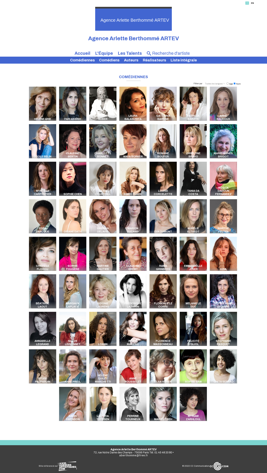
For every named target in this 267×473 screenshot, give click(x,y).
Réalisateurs (154, 60)
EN (252, 3)
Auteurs (131, 60)
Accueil (82, 53)
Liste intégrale (183, 60)
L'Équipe (104, 53)
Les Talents (130, 53)
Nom (237, 84)
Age (229, 84)
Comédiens (109, 60)
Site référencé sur (58, 466)
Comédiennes (82, 60)
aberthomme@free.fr (133, 455)
